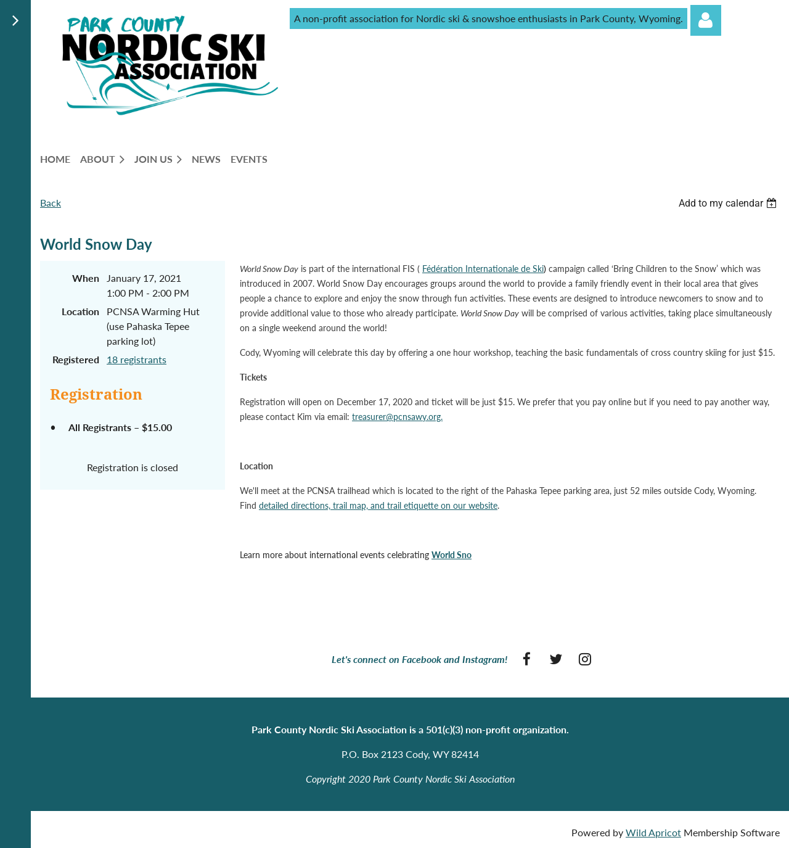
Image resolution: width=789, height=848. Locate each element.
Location (80, 311)
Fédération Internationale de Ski (483, 268)
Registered (75, 359)
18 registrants (136, 359)
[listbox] (729, 203)
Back (50, 202)
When (85, 278)
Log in (705, 20)
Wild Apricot (653, 832)
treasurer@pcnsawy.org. (397, 416)
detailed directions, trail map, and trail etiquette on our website (378, 505)
